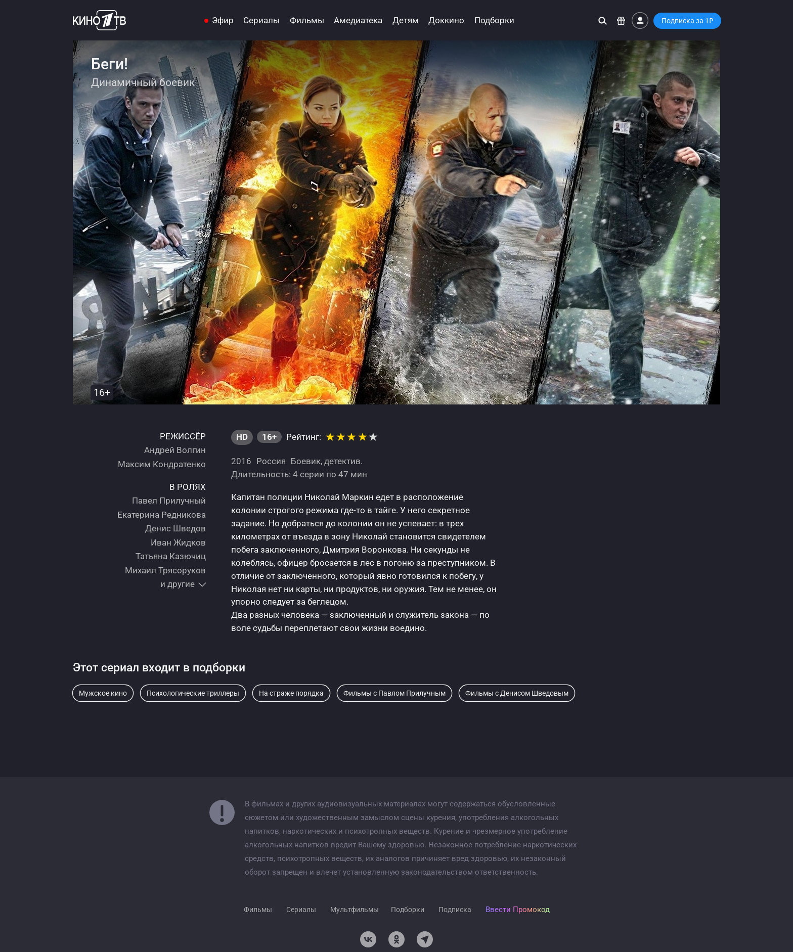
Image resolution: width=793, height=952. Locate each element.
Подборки (494, 20)
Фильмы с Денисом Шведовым (516, 693)
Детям (405, 20)
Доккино (446, 20)
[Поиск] (602, 20)
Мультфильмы (354, 909)
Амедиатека (358, 20)
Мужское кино (103, 693)
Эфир (223, 20)
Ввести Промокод (518, 909)
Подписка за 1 (687, 21)
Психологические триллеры (193, 693)
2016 (241, 461)
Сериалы (261, 20)
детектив (342, 461)
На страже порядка (291, 693)
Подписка (454, 909)
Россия (271, 461)
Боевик (306, 461)
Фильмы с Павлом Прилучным (394, 693)
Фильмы (307, 20)
